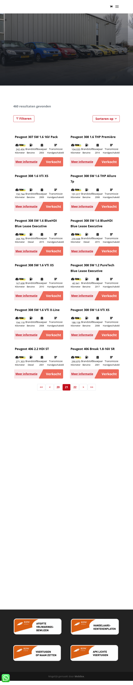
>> (91, 387)
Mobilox (79, 676)
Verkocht (53, 162)
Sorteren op (106, 118)
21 (66, 387)
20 (58, 387)
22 (74, 387)
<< (41, 387)
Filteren (23, 118)
